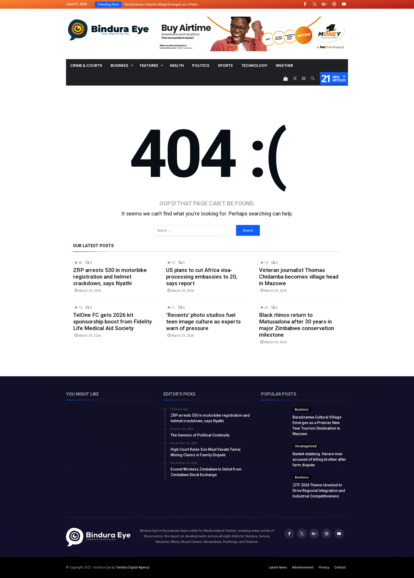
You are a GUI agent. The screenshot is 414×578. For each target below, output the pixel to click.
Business (302, 409)
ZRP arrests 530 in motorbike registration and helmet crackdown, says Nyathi (110, 276)
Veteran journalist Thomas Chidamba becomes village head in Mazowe (298, 276)
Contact (340, 567)
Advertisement (303, 567)
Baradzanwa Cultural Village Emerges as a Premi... (161, 4)
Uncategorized (306, 446)
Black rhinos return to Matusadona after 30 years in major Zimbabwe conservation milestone (296, 325)
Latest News (278, 567)
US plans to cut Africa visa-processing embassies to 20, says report (201, 276)
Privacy (324, 567)
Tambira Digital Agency (132, 567)
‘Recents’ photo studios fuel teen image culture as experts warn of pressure (203, 321)
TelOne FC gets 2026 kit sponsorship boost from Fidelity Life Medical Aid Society (112, 321)
